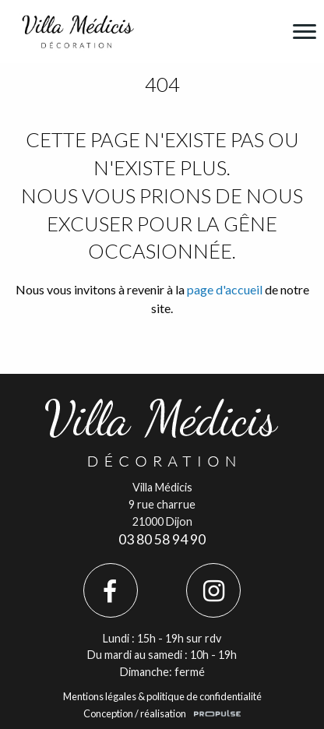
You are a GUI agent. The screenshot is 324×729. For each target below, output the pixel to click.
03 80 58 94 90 (162, 539)
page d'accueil (224, 289)
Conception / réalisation (134, 713)
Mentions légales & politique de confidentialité (162, 696)
